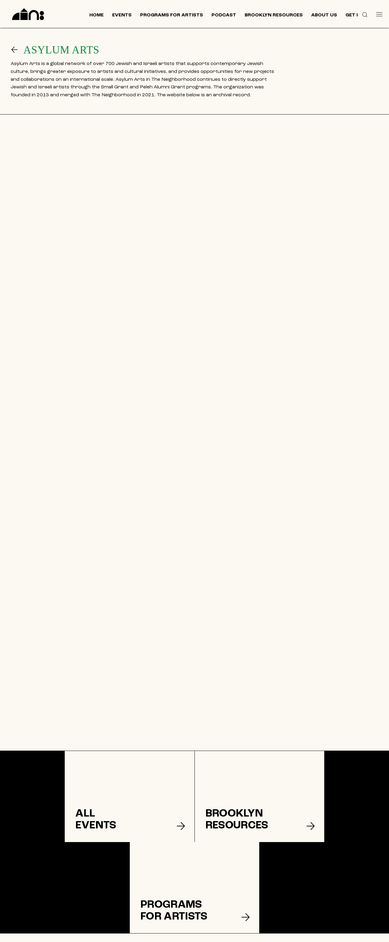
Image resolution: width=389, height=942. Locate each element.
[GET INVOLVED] (232, 864)
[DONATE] (233, 874)
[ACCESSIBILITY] (233, 903)
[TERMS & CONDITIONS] (232, 884)
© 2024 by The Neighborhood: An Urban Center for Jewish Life (317, 934)
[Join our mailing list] (313, 868)
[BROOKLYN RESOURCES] (160, 884)
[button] (365, 14)
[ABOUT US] (160, 893)
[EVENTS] (160, 874)
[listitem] (64, 796)
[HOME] (160, 864)
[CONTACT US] (160, 903)
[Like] (283, 901)
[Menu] (379, 14)
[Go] (17, 49)
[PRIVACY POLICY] (233, 893)
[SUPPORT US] (313, 884)
